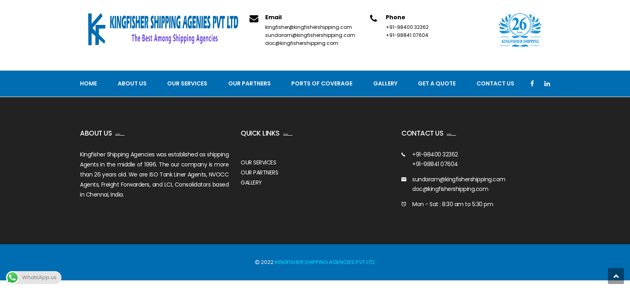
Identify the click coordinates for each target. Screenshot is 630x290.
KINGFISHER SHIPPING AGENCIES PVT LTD (325, 262)
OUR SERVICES (258, 162)
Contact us (495, 83)
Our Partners (249, 83)
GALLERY (251, 182)
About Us (132, 83)
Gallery (385, 83)
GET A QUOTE (437, 83)
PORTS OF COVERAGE (321, 83)
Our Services (187, 83)
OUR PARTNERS (259, 172)
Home (88, 83)
